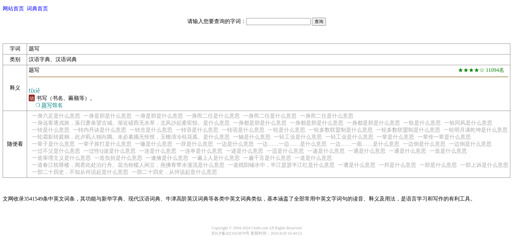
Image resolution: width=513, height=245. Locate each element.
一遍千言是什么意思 (267, 158)
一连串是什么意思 (201, 151)
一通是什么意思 (366, 151)
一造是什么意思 (448, 151)
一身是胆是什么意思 (107, 116)
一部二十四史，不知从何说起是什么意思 (80, 172)
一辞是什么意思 (194, 144)
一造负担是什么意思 (118, 158)
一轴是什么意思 (252, 137)
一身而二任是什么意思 (213, 116)
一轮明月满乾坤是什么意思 (476, 130)
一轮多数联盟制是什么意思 (341, 130)
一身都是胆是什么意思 (260, 123)
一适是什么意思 (285, 151)
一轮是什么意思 (286, 130)
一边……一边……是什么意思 (292, 144)
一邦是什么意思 (397, 165)
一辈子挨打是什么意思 (105, 144)
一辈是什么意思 (395, 137)
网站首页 (13, 8)
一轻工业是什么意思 (298, 137)
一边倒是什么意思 (424, 144)
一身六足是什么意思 (56, 116)
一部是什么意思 (438, 165)
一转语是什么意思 (197, 130)
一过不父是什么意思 (56, 151)
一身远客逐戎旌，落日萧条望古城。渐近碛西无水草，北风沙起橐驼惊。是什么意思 (131, 123)
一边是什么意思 (235, 144)
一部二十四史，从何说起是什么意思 (174, 172)
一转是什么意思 (50, 130)
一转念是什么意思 (151, 130)
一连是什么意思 (157, 151)
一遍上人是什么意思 (216, 158)
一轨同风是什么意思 (468, 123)
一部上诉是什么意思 (484, 165)
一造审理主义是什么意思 (61, 158)
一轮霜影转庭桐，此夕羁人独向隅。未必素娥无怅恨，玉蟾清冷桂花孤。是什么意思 (131, 137)
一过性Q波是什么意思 (109, 151)
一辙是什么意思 (153, 144)
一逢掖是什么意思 (167, 158)
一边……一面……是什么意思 (364, 144)
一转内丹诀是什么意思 (99, 130)
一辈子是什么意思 (53, 144)
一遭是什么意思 (356, 165)
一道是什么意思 (313, 158)
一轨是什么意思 (422, 123)
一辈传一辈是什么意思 (444, 137)
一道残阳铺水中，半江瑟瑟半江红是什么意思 (281, 165)
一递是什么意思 (326, 151)
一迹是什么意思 (244, 151)
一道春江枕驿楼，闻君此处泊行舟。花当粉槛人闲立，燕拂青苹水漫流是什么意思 (128, 165)
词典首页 (37, 8)
